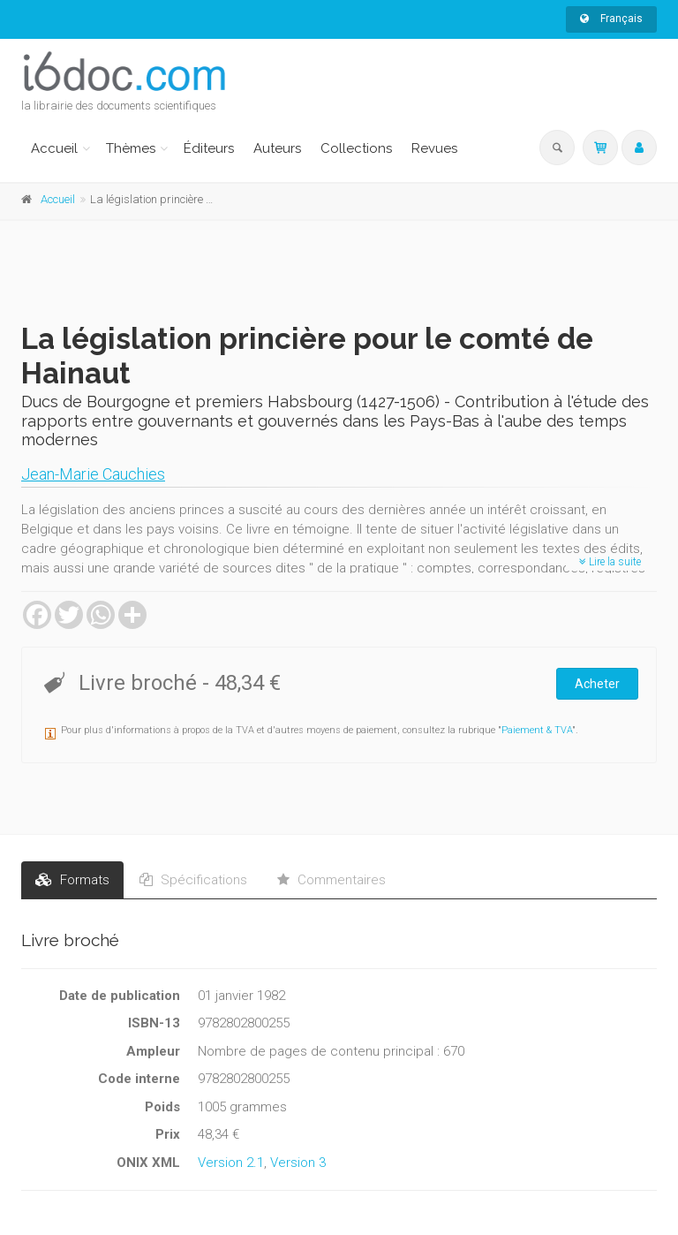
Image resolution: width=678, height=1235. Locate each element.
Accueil (54, 148)
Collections (356, 148)
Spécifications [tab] (193, 880)
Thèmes (130, 148)
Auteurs (277, 148)
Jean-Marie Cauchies (93, 474)
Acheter (597, 684)
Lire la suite (610, 562)
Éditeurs (209, 148)
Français (611, 18)
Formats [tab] (72, 880)
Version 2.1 (231, 1163)
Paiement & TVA (536, 730)
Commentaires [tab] (331, 880)
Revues (434, 148)
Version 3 (298, 1163)
